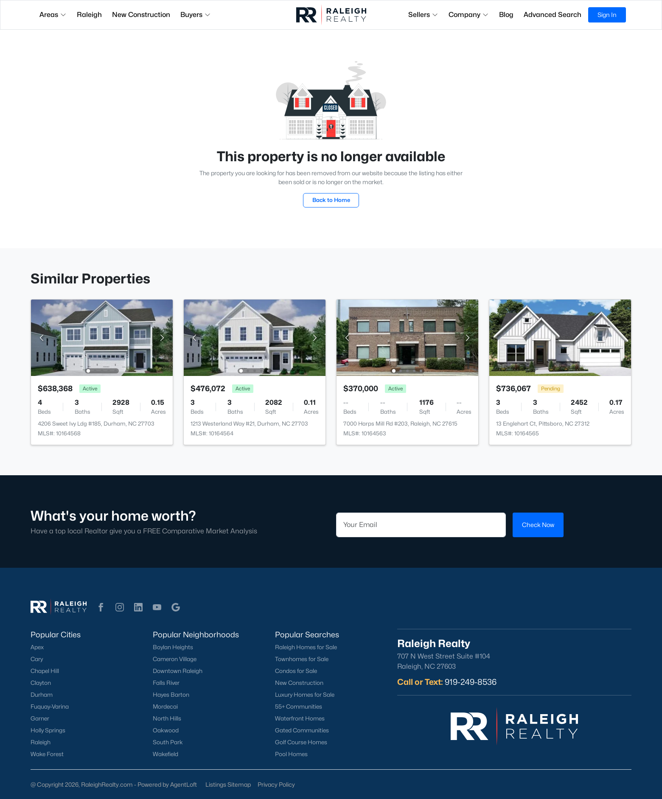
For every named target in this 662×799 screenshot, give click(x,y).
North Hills (167, 718)
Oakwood (166, 730)
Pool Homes (291, 754)
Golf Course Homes (301, 742)
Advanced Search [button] (552, 15)
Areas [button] (53, 15)
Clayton (41, 682)
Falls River (166, 682)
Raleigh (40, 742)
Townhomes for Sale (301, 659)
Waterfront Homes (300, 718)
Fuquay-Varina (50, 706)
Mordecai (165, 706)
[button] (101, 607)
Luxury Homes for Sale (304, 694)
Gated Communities (302, 730)
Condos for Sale (296, 670)
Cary (37, 659)
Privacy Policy (276, 784)
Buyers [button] (195, 15)
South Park (168, 742)
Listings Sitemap (228, 784)
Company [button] (469, 15)
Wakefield (165, 754)
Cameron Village (174, 659)
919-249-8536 (470, 682)
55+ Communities (298, 706)
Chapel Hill (45, 670)
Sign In (607, 14)
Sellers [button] (423, 15)
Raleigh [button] (89, 15)
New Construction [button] (141, 15)
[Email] (421, 525)
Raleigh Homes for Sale (306, 647)
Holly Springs (48, 730)
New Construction (299, 682)
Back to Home (331, 199)
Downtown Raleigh (177, 670)
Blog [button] (506, 15)
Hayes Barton (171, 694)
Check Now (538, 524)
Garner (40, 718)
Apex (37, 647)
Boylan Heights (173, 647)
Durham (42, 694)
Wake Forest (47, 754)
